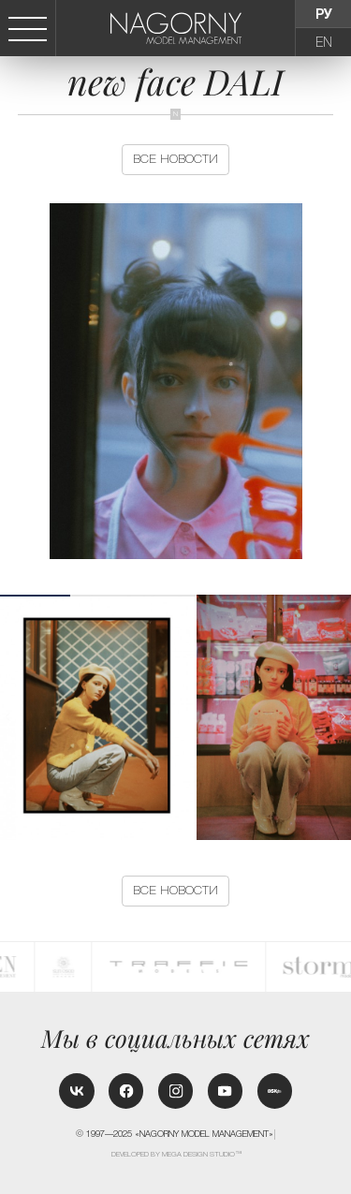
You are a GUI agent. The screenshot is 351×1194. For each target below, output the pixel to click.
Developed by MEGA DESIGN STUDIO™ (176, 1154)
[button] (343, 717)
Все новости (175, 159)
